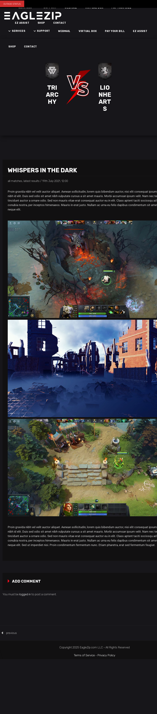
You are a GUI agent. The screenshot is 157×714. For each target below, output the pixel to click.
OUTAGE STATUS (12, 3)
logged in (25, 594)
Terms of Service (84, 655)
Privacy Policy (106, 655)
